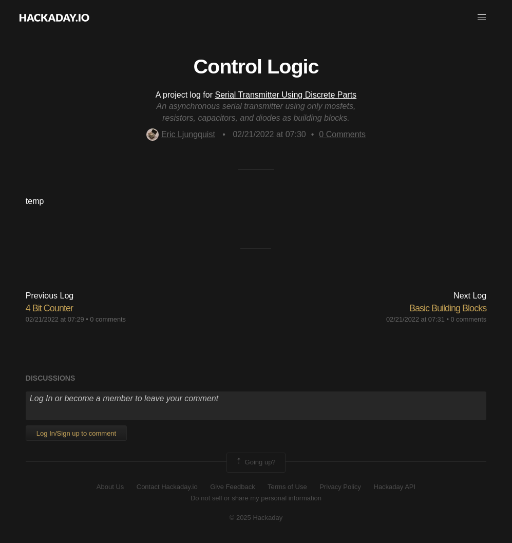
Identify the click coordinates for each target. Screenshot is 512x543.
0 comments (108, 319)
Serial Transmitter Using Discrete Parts (285, 94)
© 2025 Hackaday (256, 517)
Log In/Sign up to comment (76, 433)
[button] (481, 17)
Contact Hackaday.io (167, 487)
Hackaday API (395, 487)
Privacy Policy (340, 487)
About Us (110, 487)
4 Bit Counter (49, 308)
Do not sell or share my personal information (256, 498)
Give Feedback (232, 487)
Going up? (255, 462)
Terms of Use (287, 487)
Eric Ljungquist (180, 134)
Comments (342, 134)
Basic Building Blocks (447, 308)
